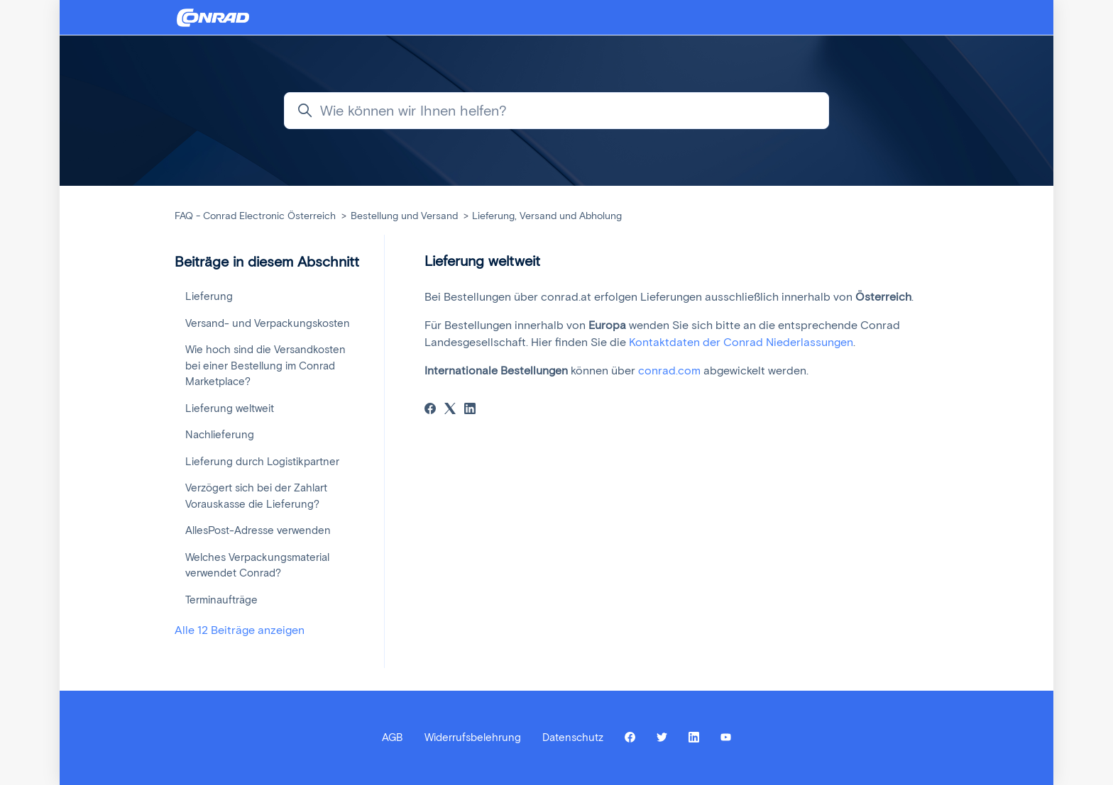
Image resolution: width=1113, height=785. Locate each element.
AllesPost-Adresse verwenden (258, 530)
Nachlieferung (219, 434)
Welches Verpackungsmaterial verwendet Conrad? (257, 565)
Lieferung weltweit (229, 408)
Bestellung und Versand (404, 216)
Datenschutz (572, 737)
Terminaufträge (221, 600)
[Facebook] (430, 410)
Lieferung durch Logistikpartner (262, 461)
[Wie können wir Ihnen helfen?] (556, 110)
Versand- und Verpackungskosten (267, 323)
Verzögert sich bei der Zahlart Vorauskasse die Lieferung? (256, 496)
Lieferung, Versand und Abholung (547, 216)
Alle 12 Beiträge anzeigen (240, 630)
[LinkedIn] (470, 410)
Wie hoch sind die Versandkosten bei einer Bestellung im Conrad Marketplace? (265, 365)
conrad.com (669, 370)
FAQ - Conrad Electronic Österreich (255, 216)
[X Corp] (450, 410)
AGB (392, 737)
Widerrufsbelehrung (472, 737)
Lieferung (209, 296)
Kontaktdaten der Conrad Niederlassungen (741, 342)
